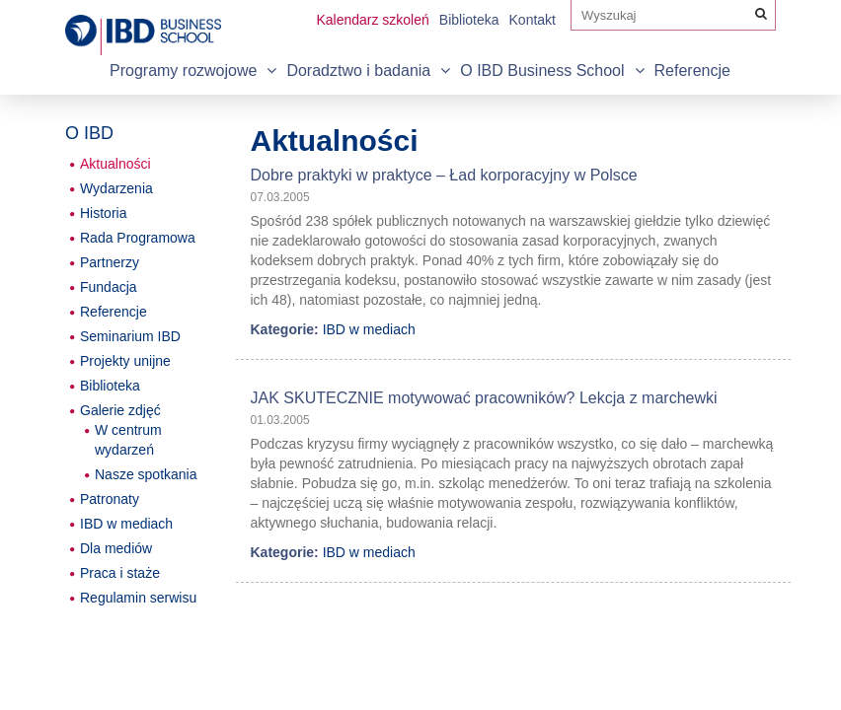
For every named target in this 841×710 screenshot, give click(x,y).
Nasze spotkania (146, 474)
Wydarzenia (116, 188)
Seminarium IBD (130, 336)
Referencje (692, 70)
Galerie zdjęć (120, 410)
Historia (103, 213)
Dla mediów (116, 548)
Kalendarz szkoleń (372, 20)
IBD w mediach (369, 329)
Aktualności (115, 164)
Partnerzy (109, 262)
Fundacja (108, 287)
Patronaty (109, 499)
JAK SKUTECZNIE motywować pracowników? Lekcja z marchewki (484, 398)
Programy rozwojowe (183, 70)
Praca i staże (120, 573)
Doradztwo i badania (358, 70)
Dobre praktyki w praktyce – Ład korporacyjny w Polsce (444, 175)
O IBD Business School (542, 70)
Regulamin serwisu (138, 597)
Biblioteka (469, 20)
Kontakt (532, 20)
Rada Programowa (137, 238)
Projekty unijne (125, 361)
